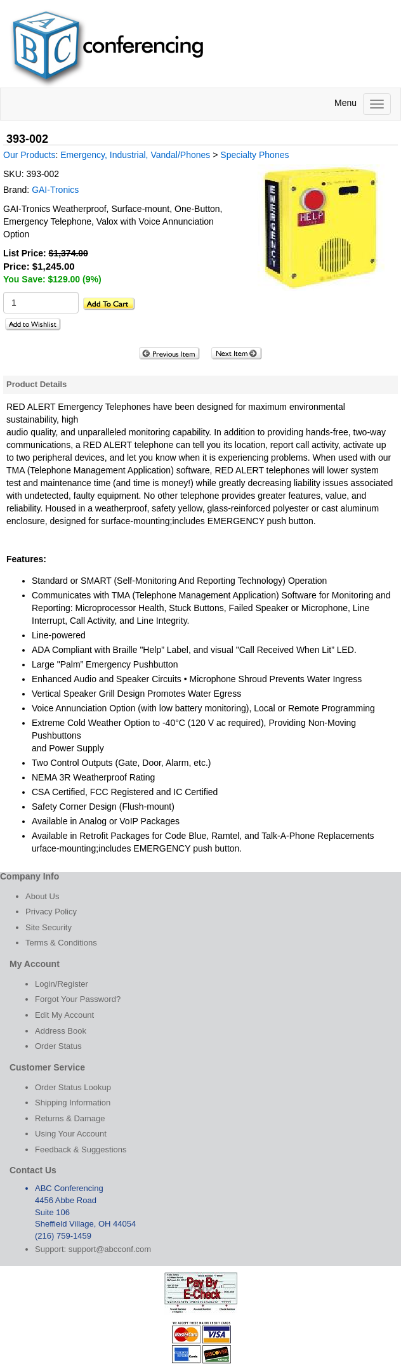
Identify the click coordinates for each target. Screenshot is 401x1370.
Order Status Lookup (73, 1087)
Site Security (48, 927)
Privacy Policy (51, 911)
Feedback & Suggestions (81, 1149)
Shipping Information (72, 1102)
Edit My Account (64, 1015)
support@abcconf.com (110, 1249)
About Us (42, 896)
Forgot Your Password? (78, 999)
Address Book (60, 1031)
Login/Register (61, 984)
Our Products (29, 155)
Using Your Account (71, 1133)
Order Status (58, 1046)
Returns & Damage (70, 1118)
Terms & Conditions (61, 942)
